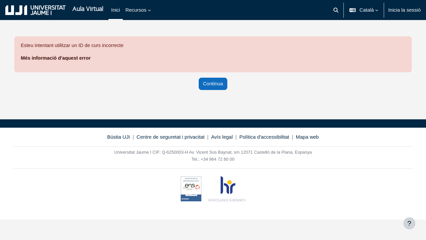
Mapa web (307, 137)
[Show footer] (409, 223)
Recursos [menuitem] (135, 10)
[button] (336, 10)
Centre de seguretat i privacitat (170, 137)
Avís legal (222, 137)
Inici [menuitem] (115, 10)
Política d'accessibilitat (264, 137)
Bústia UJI (118, 137)
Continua (213, 84)
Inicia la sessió (404, 10)
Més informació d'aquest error (66, 58)
